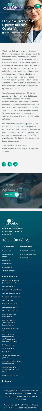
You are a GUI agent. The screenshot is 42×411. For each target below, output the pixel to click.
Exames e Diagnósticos (10, 307)
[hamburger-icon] (38, 6)
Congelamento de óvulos (11, 293)
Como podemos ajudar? (7, 255)
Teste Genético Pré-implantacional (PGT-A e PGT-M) (10, 369)
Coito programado (8, 286)
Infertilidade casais (26, 258)
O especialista (7, 267)
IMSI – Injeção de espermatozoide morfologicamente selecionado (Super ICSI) (10, 337)
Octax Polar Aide (8, 348)
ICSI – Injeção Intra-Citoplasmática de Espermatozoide (9, 322)
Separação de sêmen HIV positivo (11, 356)
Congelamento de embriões (12, 290)
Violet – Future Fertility (10, 375)
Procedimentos (9, 276)
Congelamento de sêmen (11, 297)
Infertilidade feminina (27, 251)
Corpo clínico (7, 264)
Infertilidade (26, 246)
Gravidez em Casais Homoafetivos (9, 315)
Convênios (6, 260)
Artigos (32, 33)
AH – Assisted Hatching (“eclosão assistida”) (10, 281)
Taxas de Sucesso (8, 271)
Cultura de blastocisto (10, 304)
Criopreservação (8, 300)
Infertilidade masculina (28, 254)
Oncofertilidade (7, 352)
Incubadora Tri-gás (8, 345)
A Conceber (8, 246)
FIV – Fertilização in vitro (10, 311)
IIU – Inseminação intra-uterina (10, 329)
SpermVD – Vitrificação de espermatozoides (11, 362)
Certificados (6, 251)
